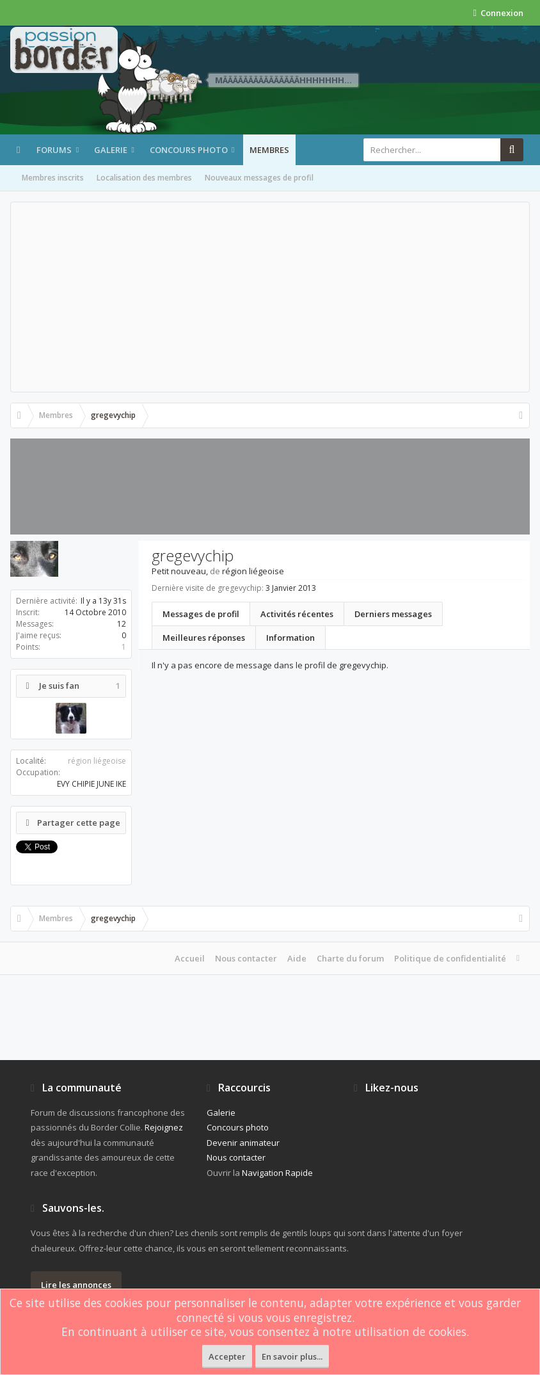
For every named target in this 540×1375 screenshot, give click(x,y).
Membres (269, 150)
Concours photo (189, 150)
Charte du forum (350, 958)
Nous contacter (246, 958)
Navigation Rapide (277, 1172)
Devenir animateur (243, 1142)
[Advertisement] (270, 297)
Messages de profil (201, 614)
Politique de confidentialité (450, 958)
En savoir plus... (292, 1356)
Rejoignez (164, 1127)
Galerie (110, 150)
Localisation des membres (144, 177)
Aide (296, 958)
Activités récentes (296, 614)
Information (290, 637)
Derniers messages (393, 614)
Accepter (227, 1356)
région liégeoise (97, 760)
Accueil (190, 958)
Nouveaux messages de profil (259, 177)
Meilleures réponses (204, 637)
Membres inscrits (53, 177)
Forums (54, 150)
